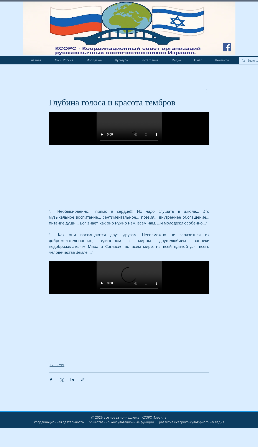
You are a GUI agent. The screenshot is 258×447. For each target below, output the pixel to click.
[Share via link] (83, 380)
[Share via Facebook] (51, 380)
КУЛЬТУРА (57, 365)
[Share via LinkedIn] (72, 380)
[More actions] (206, 90)
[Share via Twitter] (61, 380)
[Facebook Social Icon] (227, 47)
